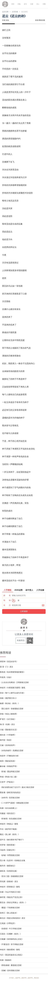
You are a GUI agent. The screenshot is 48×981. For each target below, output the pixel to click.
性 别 (7, 600)
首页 (12, 4)
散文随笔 (27, 12)
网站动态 (37, 978)
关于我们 (10, 978)
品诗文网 (5, 12)
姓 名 (7, 596)
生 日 (7, 605)
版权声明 (30, 978)
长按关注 (21, 640)
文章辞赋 (16, 12)
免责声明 (17, 978)
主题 (31, 4)
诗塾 (44, 4)
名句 (25, 4)
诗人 (37, 4)
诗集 (19, 4)
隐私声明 (24, 978)
